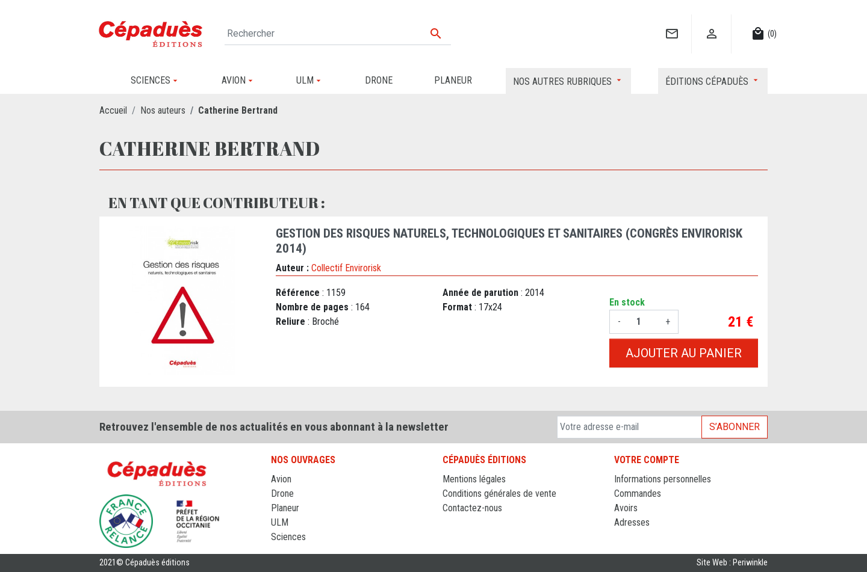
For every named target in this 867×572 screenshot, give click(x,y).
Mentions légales (474, 479)
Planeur (285, 508)
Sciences (288, 537)
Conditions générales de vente (499, 493)
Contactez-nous (472, 508)
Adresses (632, 522)
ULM (279, 522)
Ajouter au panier (684, 353)
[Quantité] (643, 321)
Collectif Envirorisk (346, 268)
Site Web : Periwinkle (732, 563)
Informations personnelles (662, 479)
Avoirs (626, 508)
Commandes (637, 493)
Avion (281, 479)
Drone (282, 493)
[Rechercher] (338, 33)
